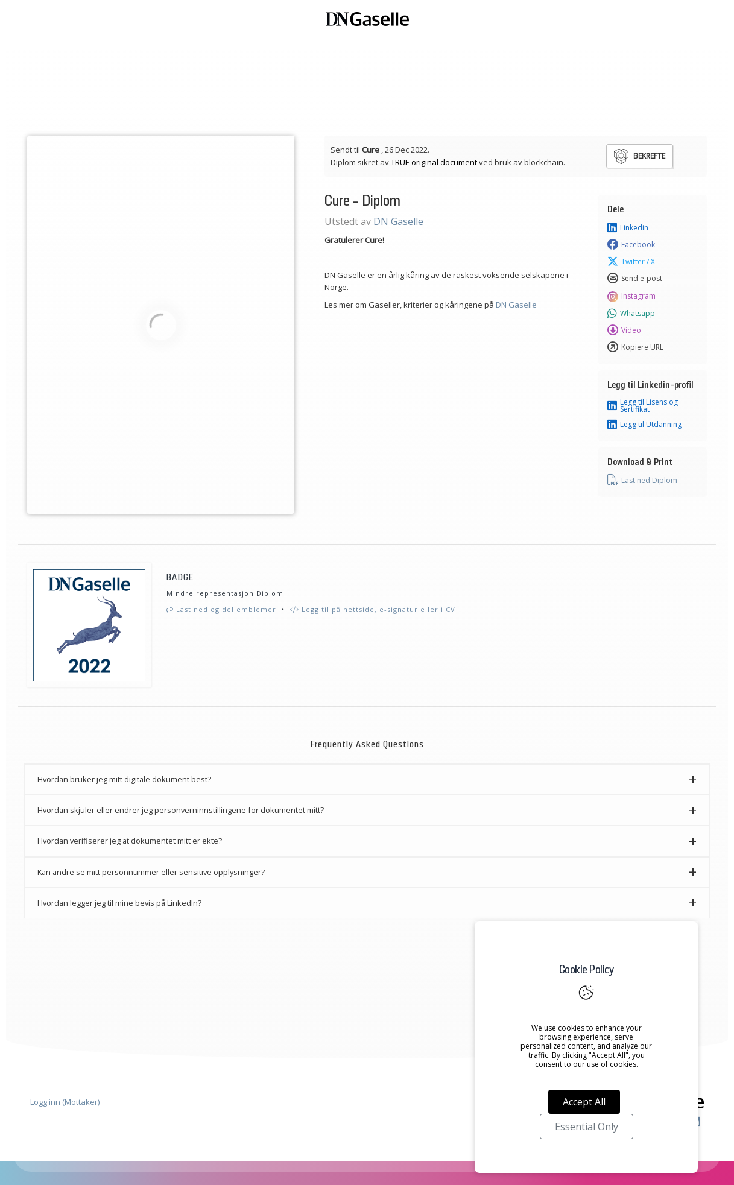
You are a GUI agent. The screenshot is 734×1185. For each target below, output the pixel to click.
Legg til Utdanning (644, 424)
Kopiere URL (635, 347)
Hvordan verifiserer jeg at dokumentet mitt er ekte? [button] (129, 840)
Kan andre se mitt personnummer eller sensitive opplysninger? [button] (151, 872)
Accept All (584, 1101)
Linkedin (627, 228)
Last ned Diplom (642, 480)
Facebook (631, 244)
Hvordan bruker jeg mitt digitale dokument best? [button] (124, 779)
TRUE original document (435, 162)
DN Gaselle (398, 221)
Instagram (631, 296)
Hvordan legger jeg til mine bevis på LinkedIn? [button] (119, 902)
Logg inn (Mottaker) (65, 1101)
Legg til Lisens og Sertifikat (642, 406)
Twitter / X (631, 261)
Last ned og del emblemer (221, 609)
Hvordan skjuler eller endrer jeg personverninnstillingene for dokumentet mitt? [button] (180, 809)
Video (624, 330)
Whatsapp (631, 313)
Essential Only (586, 1126)
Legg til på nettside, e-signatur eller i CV (372, 609)
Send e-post (634, 278)
